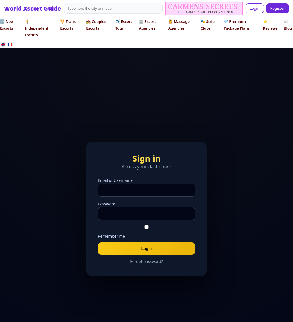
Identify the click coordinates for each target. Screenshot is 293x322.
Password (106, 204)
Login (255, 8)
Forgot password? (146, 261)
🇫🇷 (10, 44)
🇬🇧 (3, 44)
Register (277, 8)
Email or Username (115, 180)
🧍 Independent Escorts (36, 28)
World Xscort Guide (32, 8)
